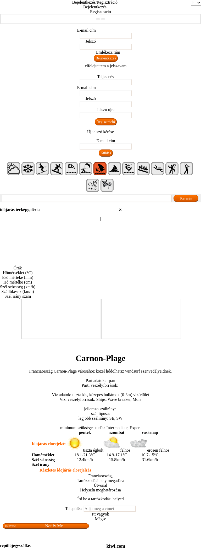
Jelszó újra (106, 109)
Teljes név (105, 76)
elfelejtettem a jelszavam (105, 66)
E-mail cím (86, 30)
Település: (73, 508)
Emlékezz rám (108, 52)
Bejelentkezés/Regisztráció (95, 2)
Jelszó (91, 41)
